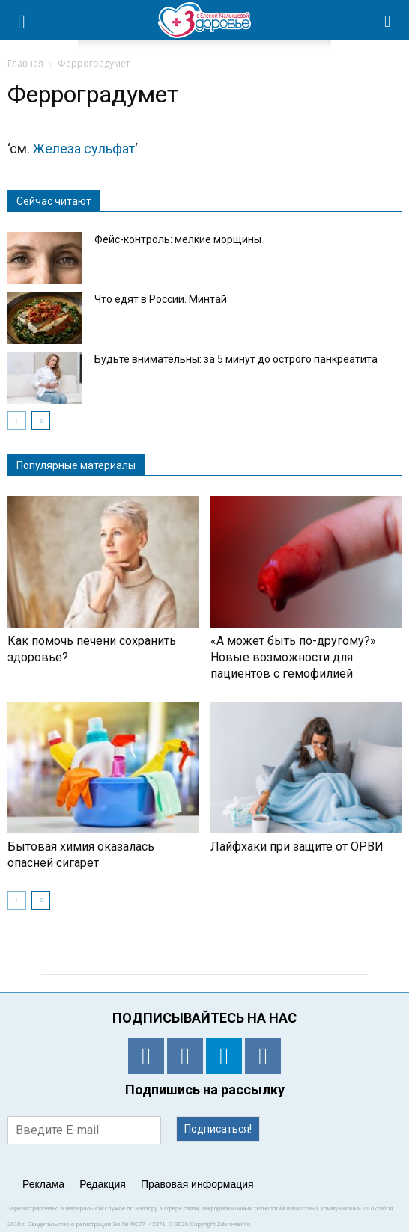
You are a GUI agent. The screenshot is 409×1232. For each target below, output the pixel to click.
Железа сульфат (84, 148)
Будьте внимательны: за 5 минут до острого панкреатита (236, 359)
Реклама (43, 1184)
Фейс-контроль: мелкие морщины (177, 239)
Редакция (102, 1184)
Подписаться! (218, 1129)
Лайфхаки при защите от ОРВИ (297, 846)
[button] (388, 20)
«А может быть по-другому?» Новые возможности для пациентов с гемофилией (293, 657)
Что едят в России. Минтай (160, 299)
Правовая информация (197, 1184)
